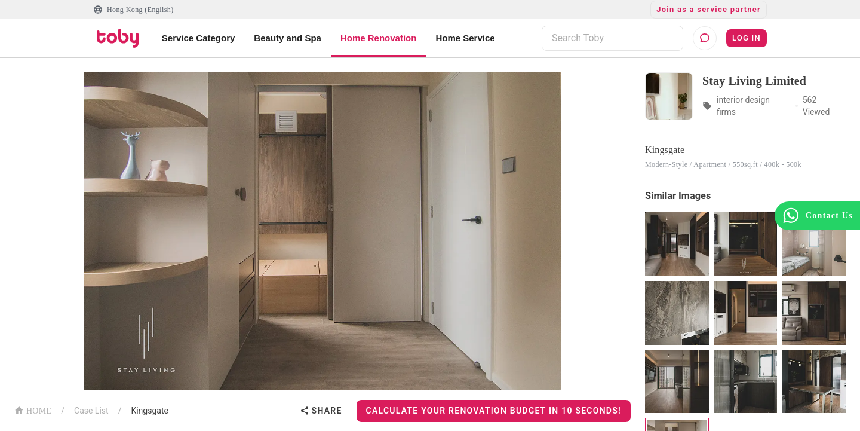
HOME (32, 409)
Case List (91, 410)
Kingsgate (149, 410)
